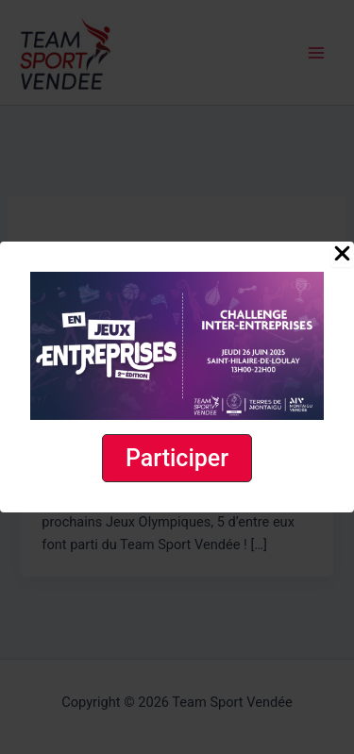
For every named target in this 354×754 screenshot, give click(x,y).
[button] (177, 458)
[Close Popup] (342, 255)
